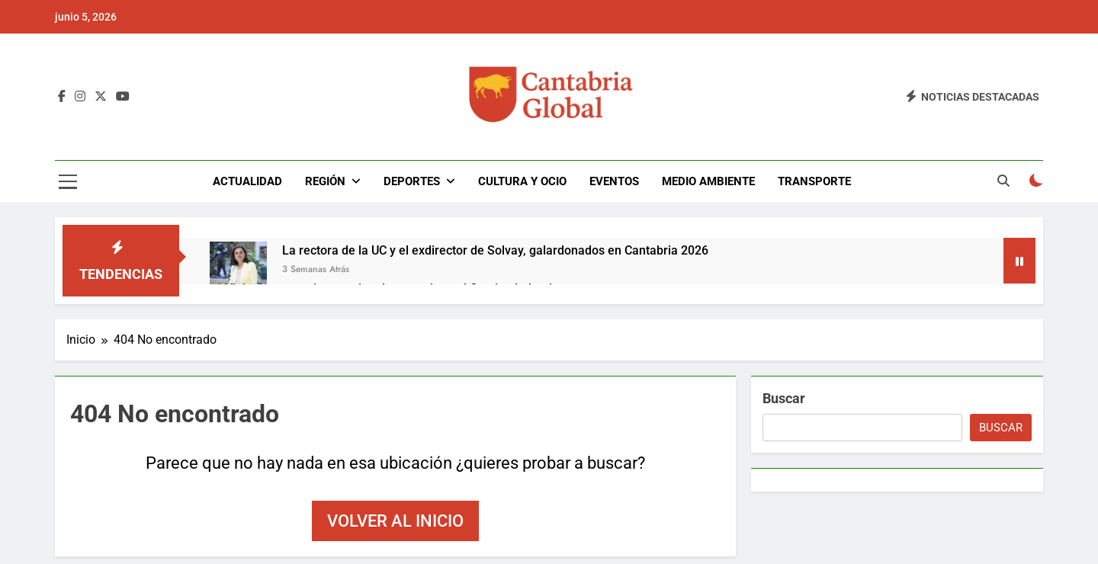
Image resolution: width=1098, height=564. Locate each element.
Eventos (614, 181)
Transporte (814, 181)
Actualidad (247, 181)
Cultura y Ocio (522, 181)
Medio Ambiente (708, 181)
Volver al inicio (395, 520)
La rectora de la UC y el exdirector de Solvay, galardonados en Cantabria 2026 (495, 250)
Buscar (783, 398)
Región (325, 181)
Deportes (412, 181)
